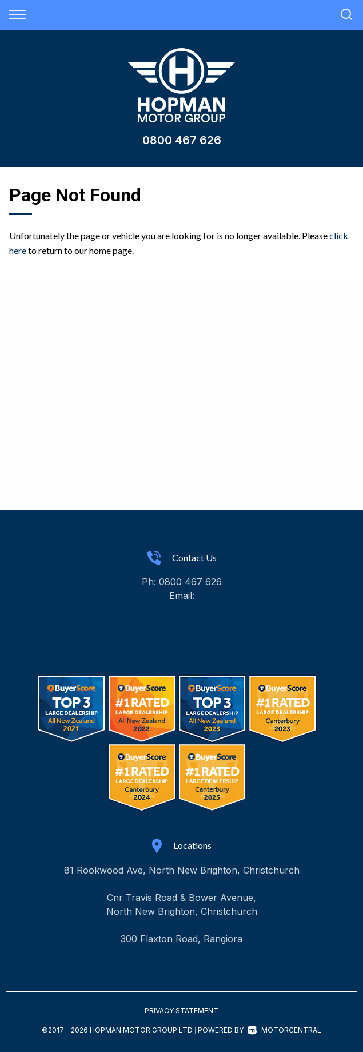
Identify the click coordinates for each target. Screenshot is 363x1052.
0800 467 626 (181, 140)
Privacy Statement (181, 1010)
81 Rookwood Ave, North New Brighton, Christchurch (182, 870)
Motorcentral (284, 1030)
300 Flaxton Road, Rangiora (181, 938)
